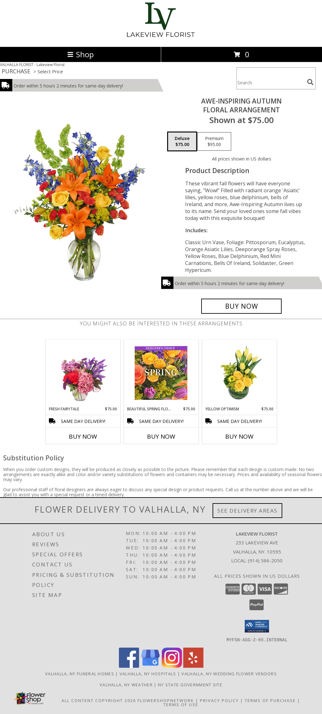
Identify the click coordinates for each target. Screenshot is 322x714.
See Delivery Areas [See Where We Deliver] (247, 510)
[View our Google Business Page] (150, 666)
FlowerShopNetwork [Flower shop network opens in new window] (166, 700)
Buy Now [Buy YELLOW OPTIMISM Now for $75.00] (239, 436)
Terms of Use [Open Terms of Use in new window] (180, 704)
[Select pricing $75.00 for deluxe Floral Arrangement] (182, 141)
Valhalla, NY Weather (126, 684)
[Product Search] (270, 82)
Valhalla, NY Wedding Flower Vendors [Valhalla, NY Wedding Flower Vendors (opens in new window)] (229, 673)
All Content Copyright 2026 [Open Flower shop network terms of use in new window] (98, 700)
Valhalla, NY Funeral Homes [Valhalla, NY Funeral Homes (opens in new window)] (79, 673)
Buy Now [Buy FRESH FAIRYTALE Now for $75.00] (83, 436)
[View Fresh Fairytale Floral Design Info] (82, 373)
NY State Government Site (190, 684)
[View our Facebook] (129, 666)
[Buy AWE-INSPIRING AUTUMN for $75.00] (241, 306)
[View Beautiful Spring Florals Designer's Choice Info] (161, 373)
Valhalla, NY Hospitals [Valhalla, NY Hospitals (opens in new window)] (148, 673)
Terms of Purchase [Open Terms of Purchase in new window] (270, 700)
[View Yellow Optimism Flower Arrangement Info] (239, 373)
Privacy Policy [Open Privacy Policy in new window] (219, 700)
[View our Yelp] (193, 666)
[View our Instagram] (172, 666)
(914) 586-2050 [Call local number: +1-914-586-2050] (265, 560)
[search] (310, 82)
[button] (257, 626)
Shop (80, 54)
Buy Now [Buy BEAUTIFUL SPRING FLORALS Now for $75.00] (161, 436)
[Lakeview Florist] (161, 38)
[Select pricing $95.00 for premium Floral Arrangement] (214, 141)
